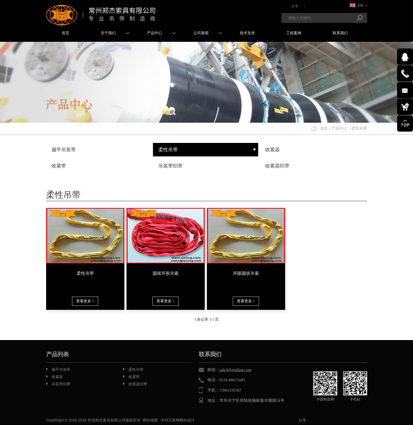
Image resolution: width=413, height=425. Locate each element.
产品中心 (339, 128)
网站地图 (150, 420)
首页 (324, 128)
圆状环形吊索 (166, 273)
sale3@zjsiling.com (235, 370)
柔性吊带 (85, 273)
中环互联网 (170, 420)
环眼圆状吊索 (246, 273)
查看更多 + (85, 301)
